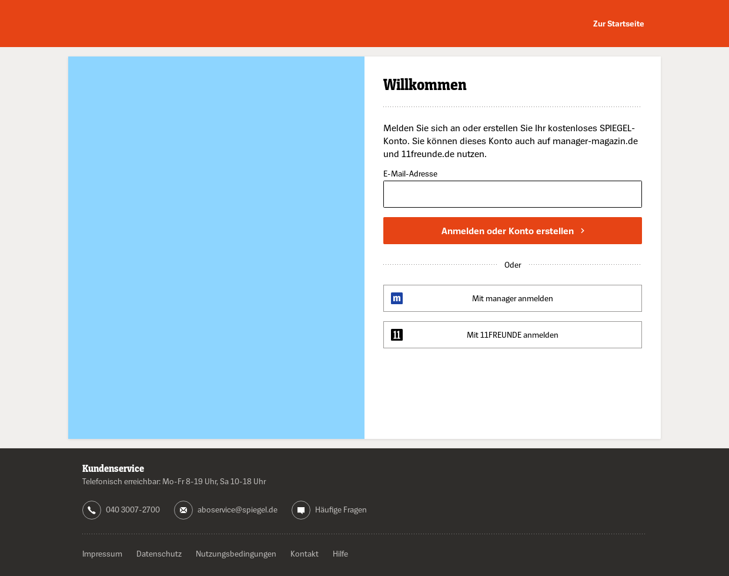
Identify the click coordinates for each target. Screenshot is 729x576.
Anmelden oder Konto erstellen (513, 231)
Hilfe (340, 553)
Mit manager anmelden (512, 298)
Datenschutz (159, 553)
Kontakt (304, 553)
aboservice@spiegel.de (237, 509)
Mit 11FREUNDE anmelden (513, 334)
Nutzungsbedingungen (236, 553)
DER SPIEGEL (134, 24)
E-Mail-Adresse (410, 173)
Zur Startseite (618, 23)
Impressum (102, 553)
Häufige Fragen (341, 509)
